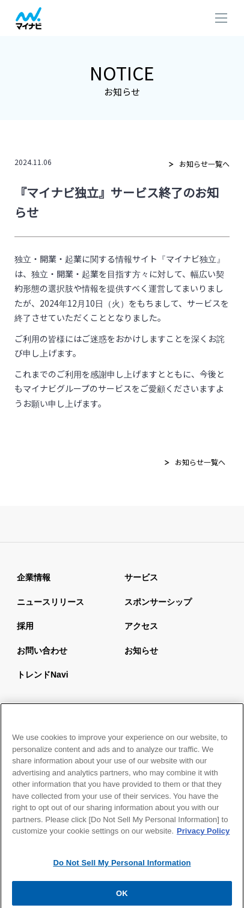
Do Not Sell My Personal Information (122, 869)
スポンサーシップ (158, 602)
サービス (141, 577)
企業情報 (33, 577)
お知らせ (141, 650)
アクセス (141, 626)
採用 (25, 626)
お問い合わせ (42, 650)
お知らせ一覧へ (204, 163)
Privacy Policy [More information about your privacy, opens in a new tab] (203, 837)
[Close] (229, 715)
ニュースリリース (50, 602)
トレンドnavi (43, 674)
